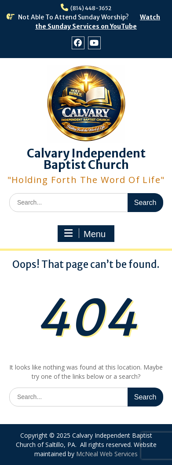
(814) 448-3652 (90, 8)
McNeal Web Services (107, 454)
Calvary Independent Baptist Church (86, 159)
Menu (85, 233)
